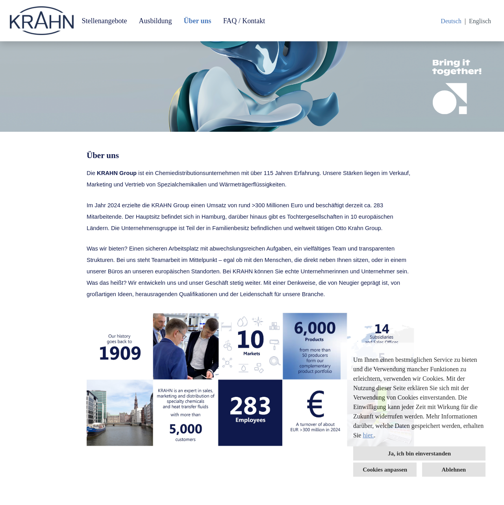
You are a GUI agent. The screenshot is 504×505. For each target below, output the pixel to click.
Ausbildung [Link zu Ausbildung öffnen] (155, 21)
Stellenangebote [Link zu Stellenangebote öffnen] (104, 21)
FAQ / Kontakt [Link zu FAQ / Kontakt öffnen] (244, 21)
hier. (368, 435)
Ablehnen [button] (454, 469)
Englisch (480, 21)
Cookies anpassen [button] (385, 469)
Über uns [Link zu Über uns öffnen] (197, 21)
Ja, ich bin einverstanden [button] (419, 453)
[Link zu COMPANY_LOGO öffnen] (42, 20)
